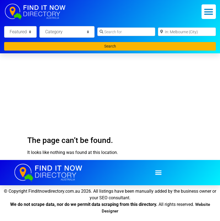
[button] (209, 11)
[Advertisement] (110, 94)
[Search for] (126, 31)
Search (116, 45)
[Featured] (20, 32)
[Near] (187, 31)
